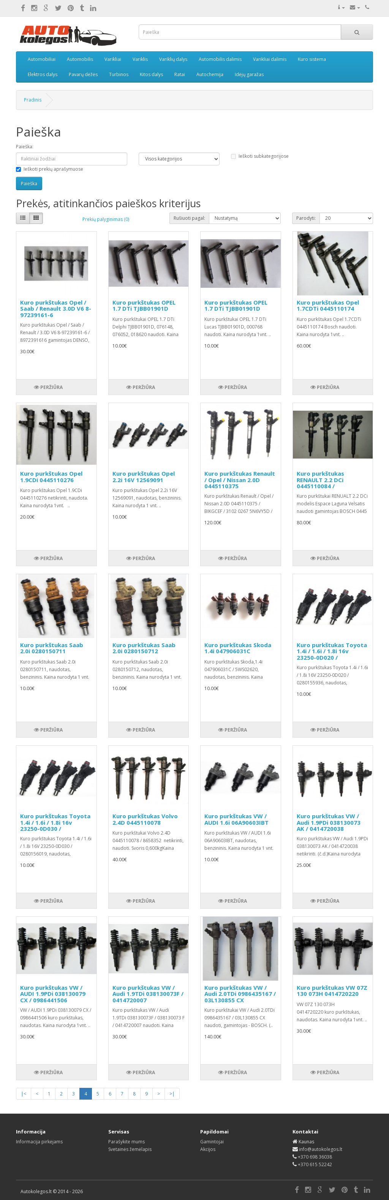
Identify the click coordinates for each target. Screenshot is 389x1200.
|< (23, 1093)
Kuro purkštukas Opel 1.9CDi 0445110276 (51, 477)
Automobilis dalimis (220, 59)
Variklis (140, 59)
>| (172, 1093)
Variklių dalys (173, 59)
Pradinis (32, 100)
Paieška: (24, 146)
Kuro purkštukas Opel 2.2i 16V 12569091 (143, 477)
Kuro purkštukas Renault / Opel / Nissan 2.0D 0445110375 (239, 480)
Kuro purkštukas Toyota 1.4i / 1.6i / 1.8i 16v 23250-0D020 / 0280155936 (332, 654)
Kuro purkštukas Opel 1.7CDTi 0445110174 (328, 305)
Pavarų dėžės (83, 74)
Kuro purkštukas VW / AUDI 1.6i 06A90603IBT (236, 819)
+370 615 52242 (315, 1164)
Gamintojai (212, 1141)
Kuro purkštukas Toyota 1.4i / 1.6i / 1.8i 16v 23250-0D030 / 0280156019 (55, 825)
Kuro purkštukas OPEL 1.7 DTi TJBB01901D (144, 305)
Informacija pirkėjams (39, 1141)
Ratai (179, 74)
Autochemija (209, 74)
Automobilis (80, 59)
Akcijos (207, 1149)
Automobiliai (41, 59)
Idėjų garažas (249, 74)
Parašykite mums (126, 1141)
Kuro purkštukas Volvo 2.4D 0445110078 (145, 819)
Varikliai (112, 59)
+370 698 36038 (315, 1157)
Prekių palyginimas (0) (105, 219)
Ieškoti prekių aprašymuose (49, 169)
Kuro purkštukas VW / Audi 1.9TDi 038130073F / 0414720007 (147, 994)
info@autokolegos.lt (320, 1149)
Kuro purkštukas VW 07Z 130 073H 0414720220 (332, 991)
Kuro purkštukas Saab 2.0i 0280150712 (144, 648)
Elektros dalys (42, 74)
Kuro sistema (312, 59)
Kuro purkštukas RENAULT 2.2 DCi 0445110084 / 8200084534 (320, 483)
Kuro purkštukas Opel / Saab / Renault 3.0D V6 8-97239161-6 (55, 308)
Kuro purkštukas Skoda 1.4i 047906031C (237, 648)
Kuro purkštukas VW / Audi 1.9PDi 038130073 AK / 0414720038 (329, 822)
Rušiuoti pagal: (189, 218)
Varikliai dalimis (269, 59)
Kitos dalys (151, 74)
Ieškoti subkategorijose (260, 156)
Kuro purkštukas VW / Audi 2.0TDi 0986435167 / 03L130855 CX (240, 994)
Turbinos (118, 74)
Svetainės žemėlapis (130, 1149)
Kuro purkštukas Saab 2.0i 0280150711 (51, 648)
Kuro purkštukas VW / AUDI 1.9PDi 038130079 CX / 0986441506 (52, 994)
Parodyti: (306, 218)
